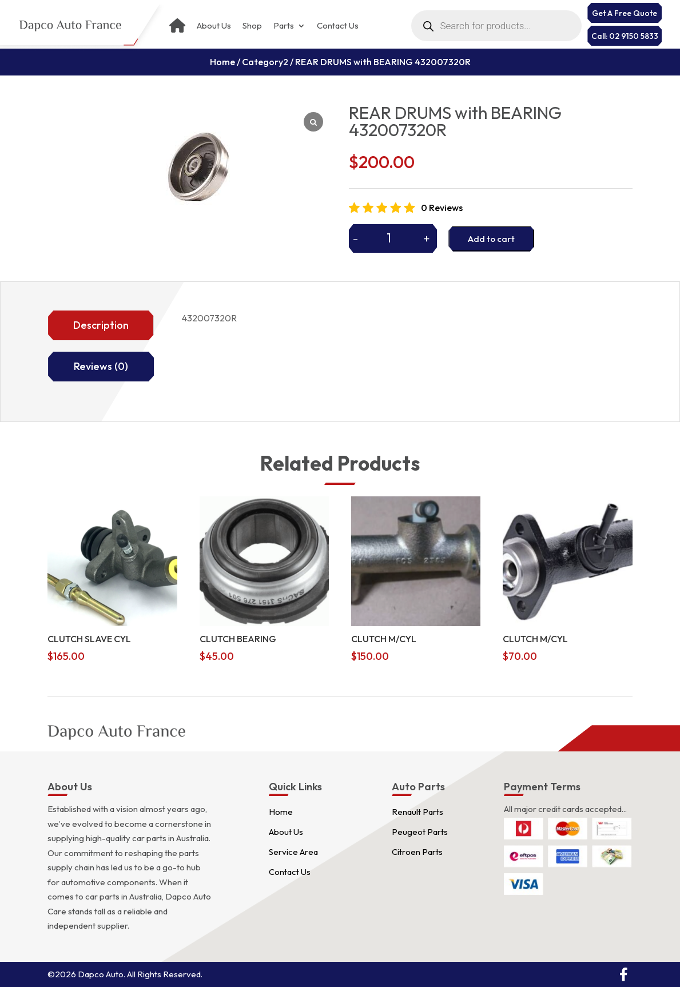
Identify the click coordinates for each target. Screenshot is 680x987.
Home (222, 61)
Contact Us (338, 26)
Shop (252, 26)
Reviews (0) (101, 366)
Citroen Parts (417, 851)
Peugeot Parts (420, 831)
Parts (283, 26)
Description (101, 325)
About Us (214, 26)
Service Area (293, 851)
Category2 (265, 61)
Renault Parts (417, 811)
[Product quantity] (393, 238)
